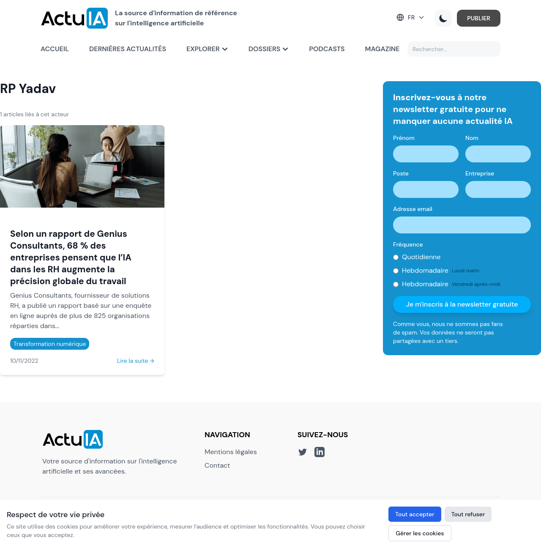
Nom (471, 138)
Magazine (382, 48)
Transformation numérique (50, 344)
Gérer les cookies (420, 533)
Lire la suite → (135, 360)
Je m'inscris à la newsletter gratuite (462, 304)
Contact (217, 465)
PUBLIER (478, 18)
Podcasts (326, 48)
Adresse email (412, 209)
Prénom (404, 138)
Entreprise (479, 173)
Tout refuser (468, 514)
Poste (401, 173)
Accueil (55, 48)
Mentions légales (231, 451)
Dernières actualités (127, 48)
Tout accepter (414, 514)
